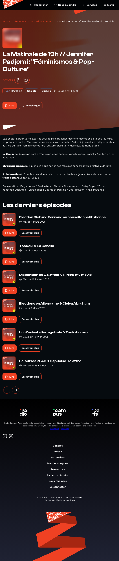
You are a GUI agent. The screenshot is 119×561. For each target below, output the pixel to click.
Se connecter (59, 486)
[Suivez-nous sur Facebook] (4, 436)
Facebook (65, 429)
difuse (72, 500)
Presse (59, 451)
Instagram (54, 429)
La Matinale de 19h (41, 21)
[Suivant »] (15, 390)
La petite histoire (59, 475)
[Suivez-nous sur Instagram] (11, 436)
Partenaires (59, 457)
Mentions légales (59, 463)
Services (90, 4)
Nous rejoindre (65, 4)
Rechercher (39, 4)
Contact (59, 445)
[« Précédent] (6, 390)
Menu (109, 4)
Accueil (6, 21)
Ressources (59, 469)
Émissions (20, 21)
